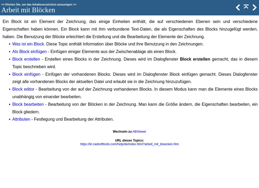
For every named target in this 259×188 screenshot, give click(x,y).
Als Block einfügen (29, 51)
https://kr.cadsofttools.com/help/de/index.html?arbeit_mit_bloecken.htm (129, 144)
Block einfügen (26, 74)
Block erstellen (26, 59)
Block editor (23, 89)
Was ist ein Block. (28, 44)
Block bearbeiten (28, 104)
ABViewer (139, 131)
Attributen (21, 119)
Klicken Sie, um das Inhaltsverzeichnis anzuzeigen (38, 4)
